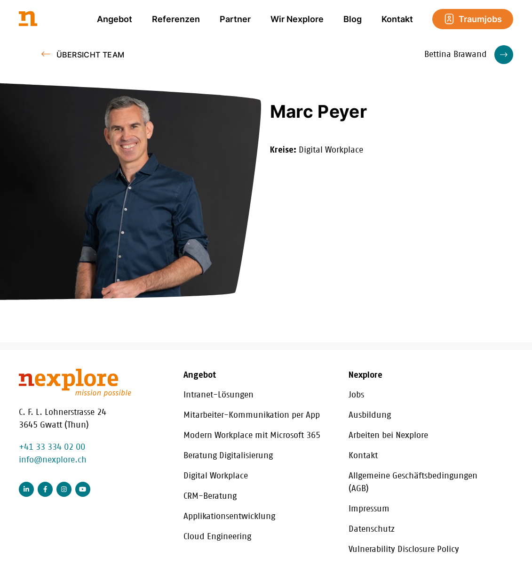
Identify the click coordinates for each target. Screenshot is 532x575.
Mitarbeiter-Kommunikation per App (251, 415)
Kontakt (397, 19)
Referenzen (176, 19)
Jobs (356, 395)
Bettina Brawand (468, 54)
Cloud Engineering (217, 537)
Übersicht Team (90, 54)
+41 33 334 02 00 (52, 447)
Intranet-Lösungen (218, 395)
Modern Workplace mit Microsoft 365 (251, 435)
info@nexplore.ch (53, 460)
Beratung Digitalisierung (228, 456)
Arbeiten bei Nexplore (388, 435)
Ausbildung (370, 415)
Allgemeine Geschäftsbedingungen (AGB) (413, 482)
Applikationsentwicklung (229, 516)
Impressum (369, 509)
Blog (352, 19)
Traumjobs (473, 18)
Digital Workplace (215, 476)
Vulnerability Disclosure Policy (404, 549)
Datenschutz (372, 529)
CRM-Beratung (210, 496)
